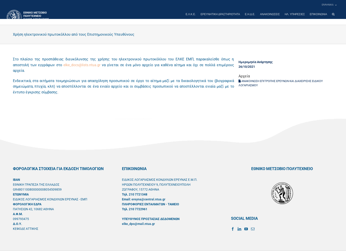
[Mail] (253, 229)
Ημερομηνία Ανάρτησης (256, 62)
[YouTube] (246, 229)
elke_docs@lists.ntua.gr (81, 65)
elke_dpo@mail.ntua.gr (138, 224)
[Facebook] (233, 229)
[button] (333, 14)
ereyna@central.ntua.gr (148, 199)
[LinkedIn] (239, 229)
